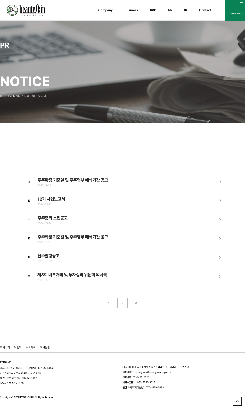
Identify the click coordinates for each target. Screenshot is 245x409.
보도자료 (31, 347)
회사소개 (5, 347)
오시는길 (45, 347)
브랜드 (18, 347)
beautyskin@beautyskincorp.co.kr (153, 372)
